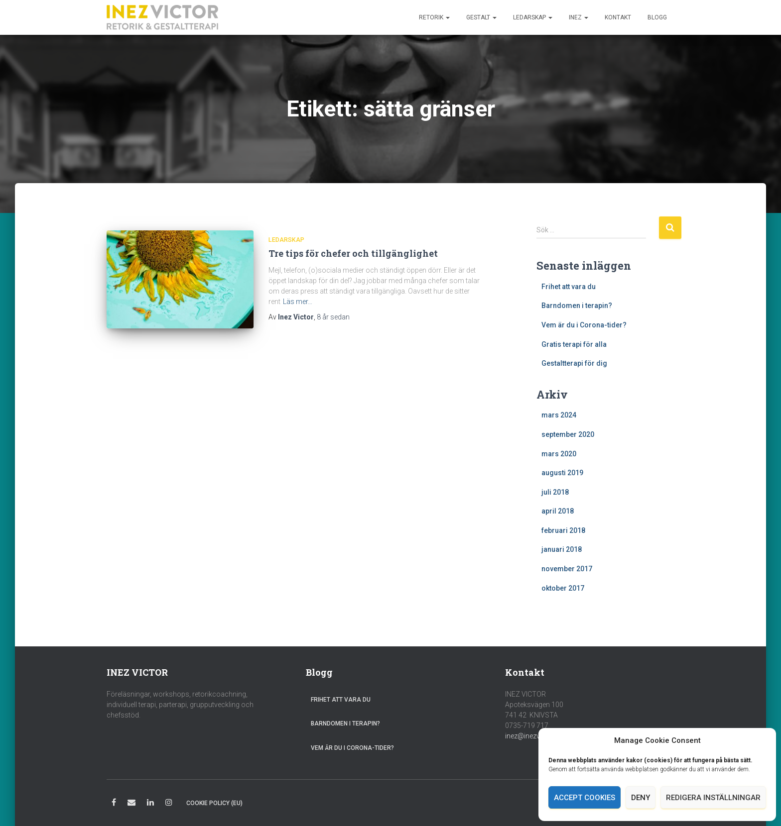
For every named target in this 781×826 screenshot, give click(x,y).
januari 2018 (561, 549)
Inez (578, 17)
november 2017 (566, 569)
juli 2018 (555, 492)
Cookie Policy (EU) (214, 803)
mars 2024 (558, 415)
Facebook (114, 804)
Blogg (657, 17)
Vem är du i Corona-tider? (584, 325)
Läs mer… (297, 302)
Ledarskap (532, 17)
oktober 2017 (562, 588)
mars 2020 (558, 454)
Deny (640, 797)
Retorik (434, 17)
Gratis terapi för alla (574, 344)
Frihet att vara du (568, 287)
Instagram (168, 804)
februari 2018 (563, 530)
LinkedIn (150, 804)
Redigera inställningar (713, 797)
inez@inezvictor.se (534, 736)
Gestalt (481, 17)
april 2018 (557, 511)
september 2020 (567, 434)
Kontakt (618, 17)
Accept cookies (584, 797)
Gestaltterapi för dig (574, 363)
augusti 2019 (562, 473)
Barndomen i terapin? (576, 306)
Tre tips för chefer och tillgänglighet (353, 253)
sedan (333, 317)
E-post (131, 804)
